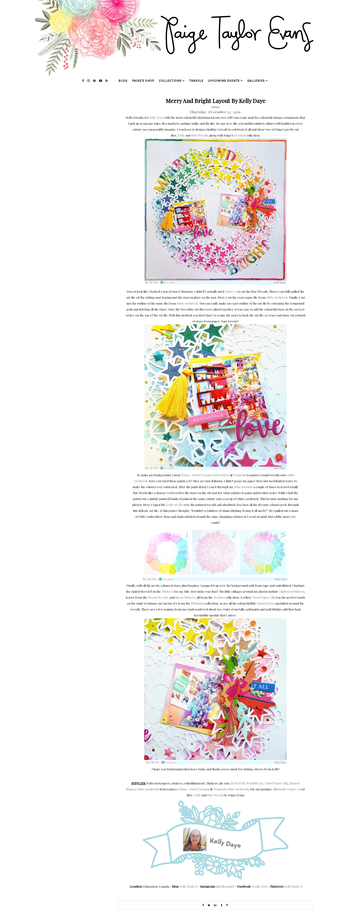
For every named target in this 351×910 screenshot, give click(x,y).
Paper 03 (231, 291)
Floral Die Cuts (158, 597)
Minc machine (243, 487)
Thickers (167, 591)
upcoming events (224, 81)
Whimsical (197, 603)
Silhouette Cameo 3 (286, 789)
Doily (181, 135)
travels (196, 81)
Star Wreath (199, 135)
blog (122, 81)
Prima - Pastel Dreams (193, 789)
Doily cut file (174, 505)
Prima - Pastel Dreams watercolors (205, 475)
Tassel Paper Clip (263, 597)
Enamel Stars (266, 603)
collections (170, 81)
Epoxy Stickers (185, 597)
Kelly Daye (156, 117)
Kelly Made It (188, 886)
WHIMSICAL (254, 783)
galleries (256, 81)
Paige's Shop (143, 81)
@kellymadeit (225, 886)
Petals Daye (260, 886)
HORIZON (238, 783)
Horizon (240, 135)
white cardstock (277, 297)
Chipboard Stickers (291, 591)
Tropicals (239, 475)
